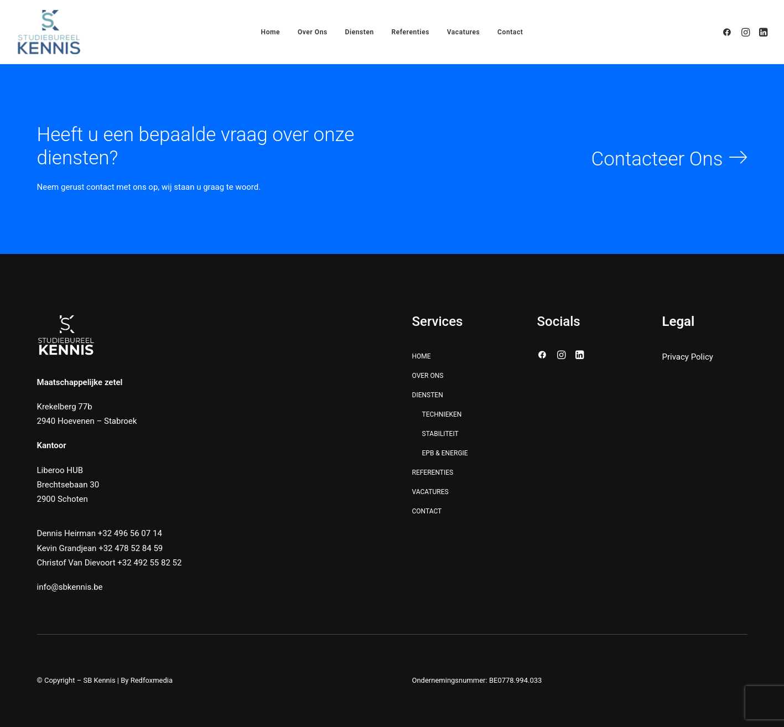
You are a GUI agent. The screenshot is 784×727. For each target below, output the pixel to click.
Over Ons (313, 32)
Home (271, 32)
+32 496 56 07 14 (130, 533)
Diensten (427, 395)
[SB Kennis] (48, 32)
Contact (510, 32)
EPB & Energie (445, 453)
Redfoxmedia (152, 680)
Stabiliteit (440, 434)
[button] (729, 32)
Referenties (410, 32)
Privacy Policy (687, 357)
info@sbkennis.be (70, 587)
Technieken (442, 414)
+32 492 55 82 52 (149, 563)
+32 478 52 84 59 (130, 548)
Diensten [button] (359, 32)
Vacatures (463, 32)
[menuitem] (270, 32)
